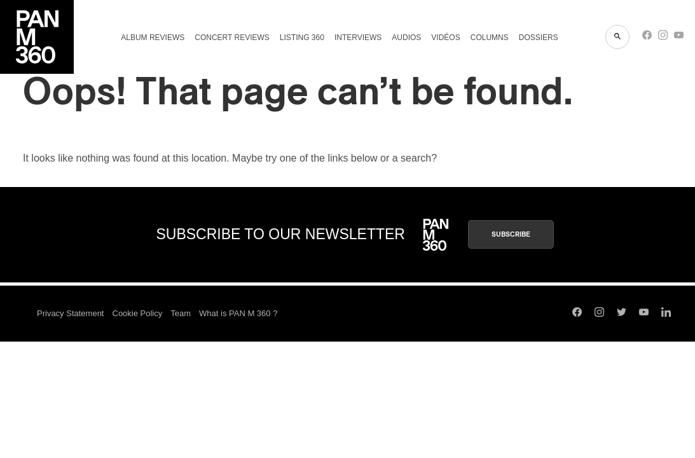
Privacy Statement (70, 313)
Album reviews (152, 37)
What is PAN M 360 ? (238, 313)
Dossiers (538, 37)
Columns (490, 37)
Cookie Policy (138, 313)
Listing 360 (302, 37)
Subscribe (511, 234)
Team (180, 313)
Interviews (358, 37)
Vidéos (445, 37)
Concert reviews (232, 37)
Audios (406, 37)
